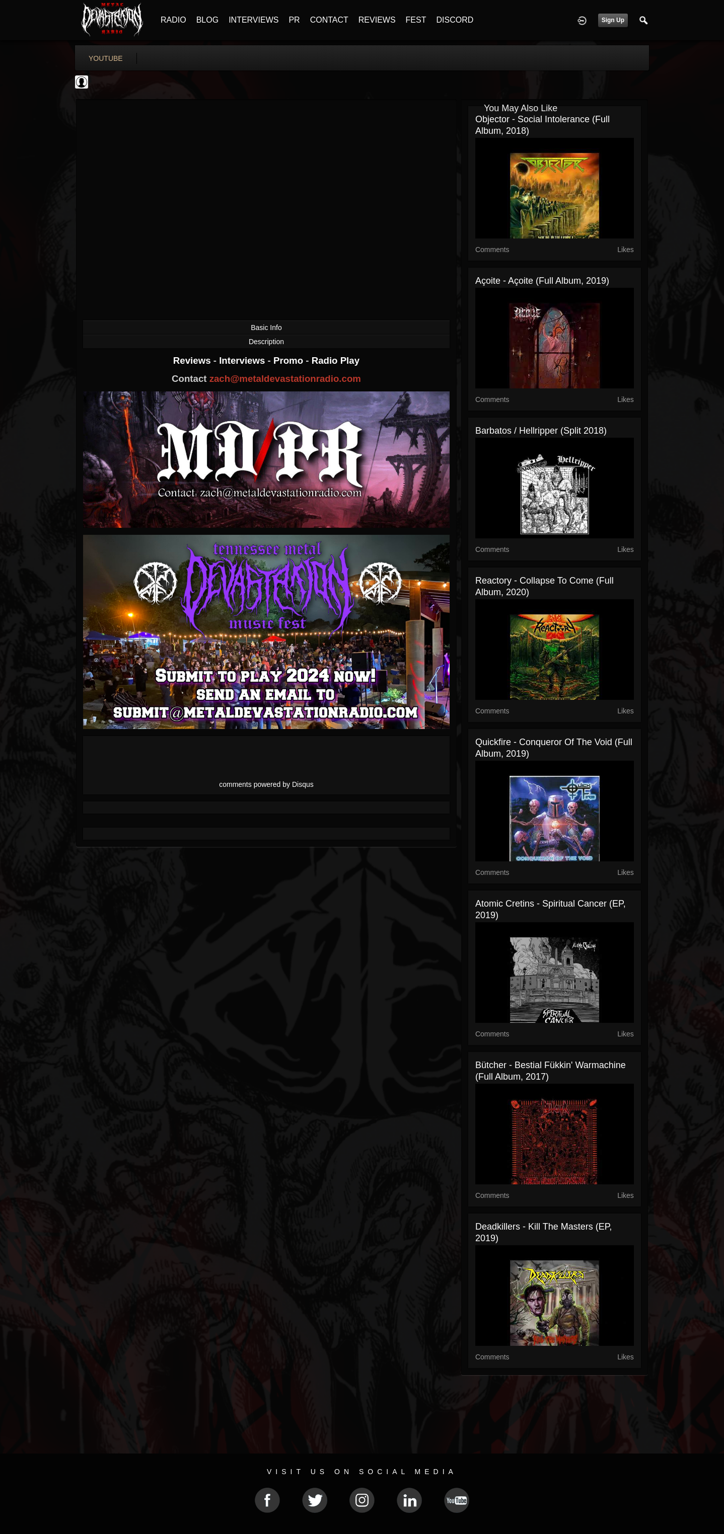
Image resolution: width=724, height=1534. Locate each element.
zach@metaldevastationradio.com (285, 378)
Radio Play (335, 360)
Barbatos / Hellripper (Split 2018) (541, 431)
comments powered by (266, 784)
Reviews (193, 360)
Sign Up (613, 20)
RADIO (173, 20)
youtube (106, 58)
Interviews (243, 360)
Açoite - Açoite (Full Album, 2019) (542, 281)
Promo (289, 360)
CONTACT (329, 20)
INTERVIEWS (253, 20)
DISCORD (454, 20)
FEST (416, 20)
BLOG (207, 20)
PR (294, 20)
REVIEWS (377, 20)
